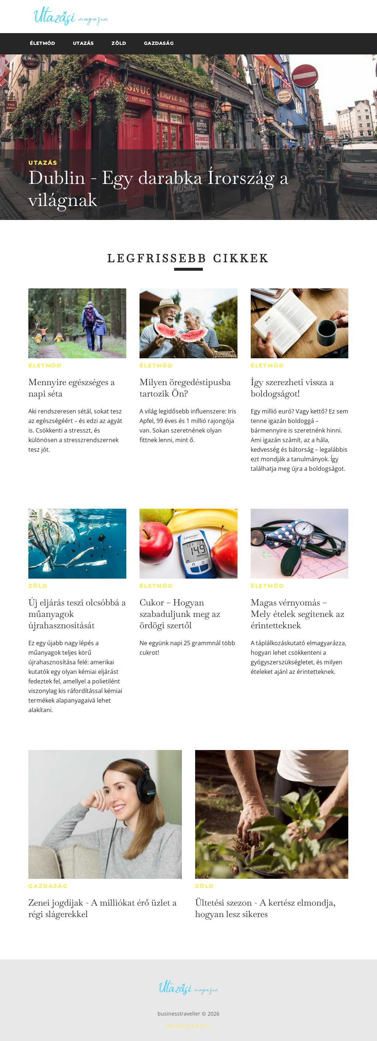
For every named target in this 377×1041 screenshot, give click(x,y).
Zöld (37, 586)
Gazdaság (48, 886)
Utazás (43, 162)
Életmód (45, 365)
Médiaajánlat (188, 1025)
